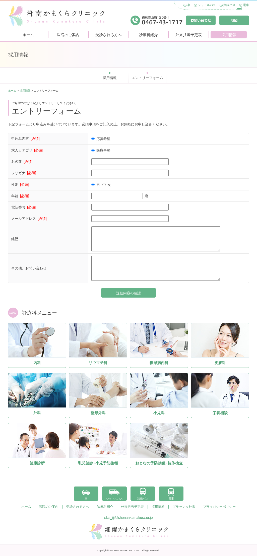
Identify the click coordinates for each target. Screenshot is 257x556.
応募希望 (102, 139)
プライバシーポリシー (219, 507)
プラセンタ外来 (183, 507)
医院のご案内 (68, 35)
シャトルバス (207, 5)
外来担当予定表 (188, 35)
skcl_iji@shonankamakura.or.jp (128, 518)
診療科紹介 (148, 35)
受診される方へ (108, 35)
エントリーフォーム (147, 78)
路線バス (229, 5)
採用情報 (228, 35)
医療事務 (102, 150)
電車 (246, 5)
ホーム (28, 35)
